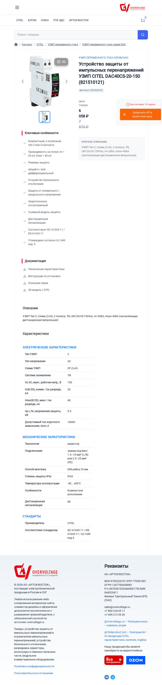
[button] (44, 117)
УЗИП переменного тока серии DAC (103, 57)
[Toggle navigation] (17, 7)
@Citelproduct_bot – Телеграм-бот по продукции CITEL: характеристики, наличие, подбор (125, 635)
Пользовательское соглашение (33, 673)
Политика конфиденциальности (34, 666)
